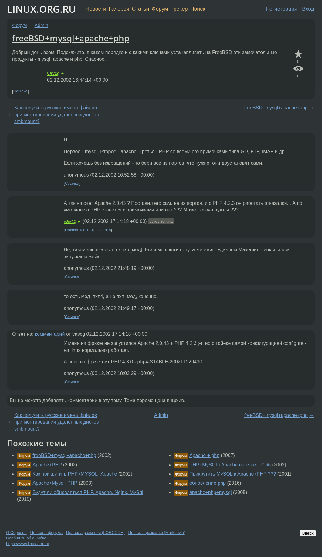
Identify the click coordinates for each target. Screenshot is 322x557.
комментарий (50, 334)
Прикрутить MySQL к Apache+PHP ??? (232, 473)
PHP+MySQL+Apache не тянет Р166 (230, 464)
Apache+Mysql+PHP (54, 483)
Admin (41, 25)
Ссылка (20, 91)
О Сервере (16, 532)
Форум (160, 9)
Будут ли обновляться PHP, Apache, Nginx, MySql (87, 492)
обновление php (207, 483)
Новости (96, 9)
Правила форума (46, 532)
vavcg (53, 73)
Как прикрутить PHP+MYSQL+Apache (74, 473)
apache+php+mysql (210, 492)
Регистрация (281, 9)
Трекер (179, 9)
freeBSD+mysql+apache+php (70, 38)
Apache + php (204, 455)
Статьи (140, 9)
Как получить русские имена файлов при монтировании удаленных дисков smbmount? (56, 114)
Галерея (119, 9)
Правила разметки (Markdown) (156, 532)
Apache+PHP (47, 464)
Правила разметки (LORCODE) (95, 532)
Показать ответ (79, 230)
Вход (308, 9)
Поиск (197, 9)
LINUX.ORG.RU (41, 8)
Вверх (308, 533)
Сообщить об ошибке (26, 538)
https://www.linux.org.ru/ (27, 544)
